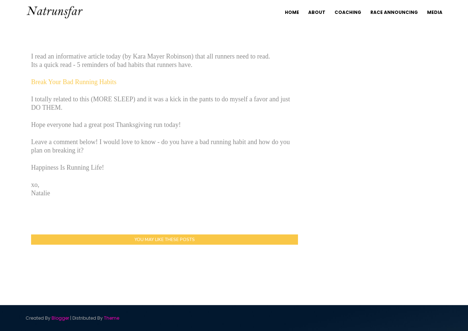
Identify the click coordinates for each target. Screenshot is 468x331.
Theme (111, 318)
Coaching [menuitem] (348, 12)
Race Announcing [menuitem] (394, 12)
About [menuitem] (316, 12)
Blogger (60, 318)
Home (316, 43)
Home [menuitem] (292, 12)
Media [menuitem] (434, 12)
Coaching (386, 43)
